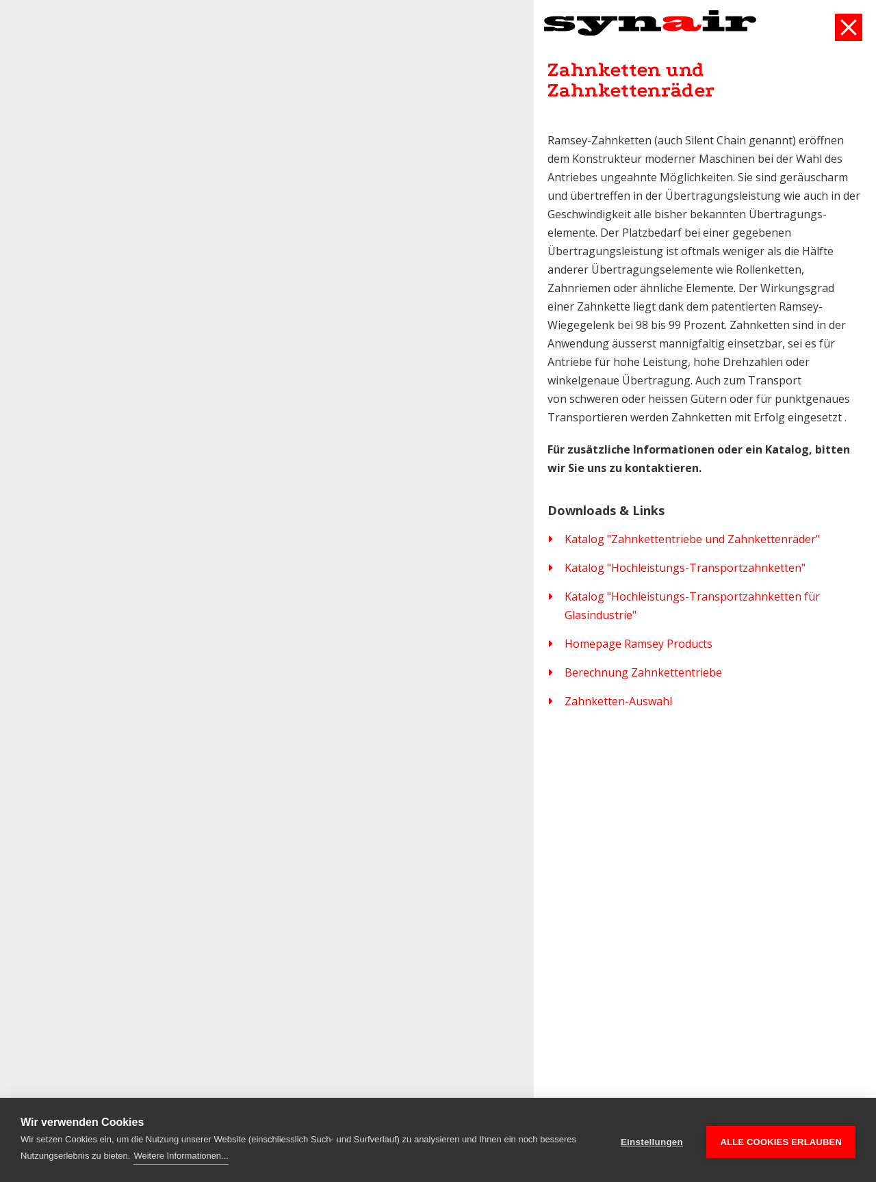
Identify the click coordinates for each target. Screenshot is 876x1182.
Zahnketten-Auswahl (618, 701)
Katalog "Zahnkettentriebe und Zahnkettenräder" (692, 539)
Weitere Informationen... (181, 1156)
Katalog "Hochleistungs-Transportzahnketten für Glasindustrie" (692, 605)
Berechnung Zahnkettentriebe (643, 672)
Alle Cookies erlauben (781, 1140)
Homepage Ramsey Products (638, 643)
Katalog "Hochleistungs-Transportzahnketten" (685, 567)
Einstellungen (652, 1140)
